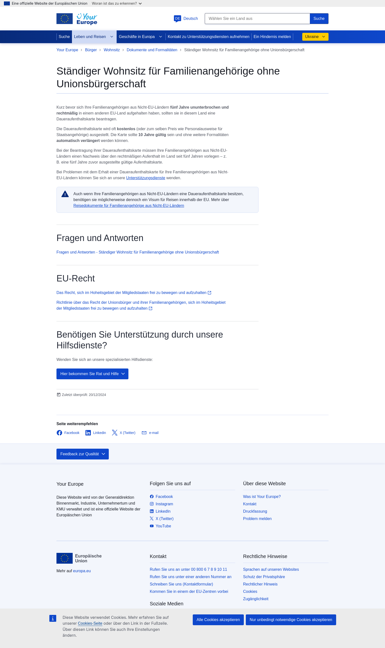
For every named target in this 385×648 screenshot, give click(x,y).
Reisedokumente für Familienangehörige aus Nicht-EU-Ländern (128, 205)
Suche (64, 37)
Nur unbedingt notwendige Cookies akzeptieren (291, 620)
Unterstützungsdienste (145, 178)
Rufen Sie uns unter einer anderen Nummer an (191, 577)
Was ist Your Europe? (262, 497)
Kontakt (249, 504)
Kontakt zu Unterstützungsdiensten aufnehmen (208, 37)
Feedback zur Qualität (83, 454)
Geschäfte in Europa (141, 36)
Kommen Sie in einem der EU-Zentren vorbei (189, 591)
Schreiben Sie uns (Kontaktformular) (181, 584)
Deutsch (186, 18)
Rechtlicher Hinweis (260, 584)
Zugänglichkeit (255, 599)
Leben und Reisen (94, 36)
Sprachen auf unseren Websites (271, 569)
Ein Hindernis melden (272, 37)
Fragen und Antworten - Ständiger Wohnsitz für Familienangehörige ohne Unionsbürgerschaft (137, 252)
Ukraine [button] (315, 36)
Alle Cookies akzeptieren (218, 620)
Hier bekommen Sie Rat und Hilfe (92, 373)
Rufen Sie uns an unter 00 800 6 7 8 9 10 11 (188, 569)
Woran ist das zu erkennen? (117, 3)
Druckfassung (255, 511)
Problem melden (257, 519)
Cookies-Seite (90, 623)
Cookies (250, 591)
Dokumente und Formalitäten (152, 50)
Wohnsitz (112, 50)
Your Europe (67, 50)
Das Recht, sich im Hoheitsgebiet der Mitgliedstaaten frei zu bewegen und (133, 293)
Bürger (91, 50)
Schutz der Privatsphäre (264, 577)
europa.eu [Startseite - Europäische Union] (82, 571)
